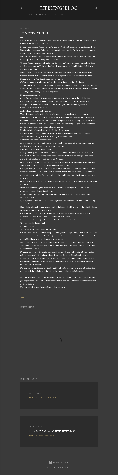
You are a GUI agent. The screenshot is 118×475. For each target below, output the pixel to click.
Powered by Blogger (59, 462)
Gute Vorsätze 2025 (52, 430)
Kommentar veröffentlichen (46, 397)
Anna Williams (65, 467)
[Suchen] (96, 7)
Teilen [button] (22, 297)
